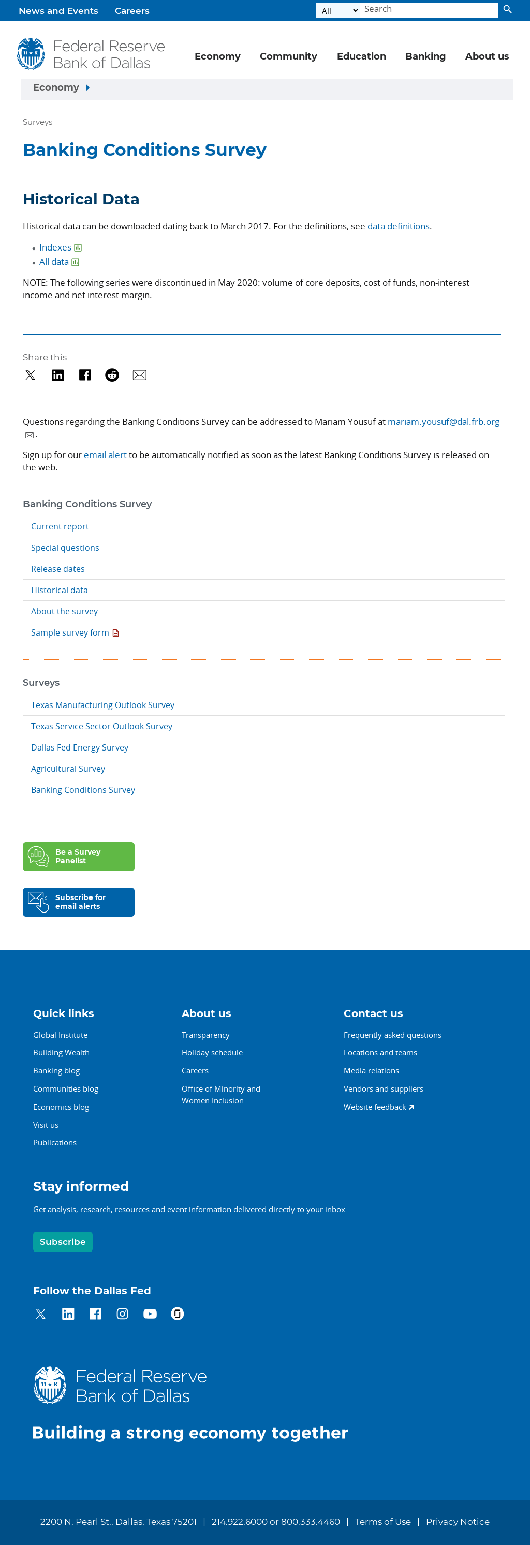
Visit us (45, 1125)
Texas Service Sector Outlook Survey (101, 726)
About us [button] (487, 57)
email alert (105, 455)
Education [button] (361, 57)
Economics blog (61, 1106)
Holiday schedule (212, 1052)
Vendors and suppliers (383, 1088)
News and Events (58, 11)
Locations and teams (380, 1052)
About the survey (64, 611)
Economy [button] (218, 57)
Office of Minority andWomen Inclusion (221, 1094)
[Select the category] (338, 11)
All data (54, 262)
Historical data (59, 590)
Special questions (65, 547)
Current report (60, 526)
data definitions (398, 226)
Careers (132, 11)
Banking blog (56, 1070)
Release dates (58, 569)
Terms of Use (383, 1522)
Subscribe (63, 1242)
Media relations (371, 1070)
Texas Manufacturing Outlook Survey (102, 705)
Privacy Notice (458, 1522)
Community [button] (288, 57)
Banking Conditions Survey (83, 790)
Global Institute (60, 1034)
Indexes (55, 247)
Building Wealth (61, 1052)
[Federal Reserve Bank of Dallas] (91, 53)
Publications (55, 1142)
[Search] (429, 11)
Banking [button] (425, 57)
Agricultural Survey (68, 768)
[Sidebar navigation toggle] (267, 89)
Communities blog (65, 1088)
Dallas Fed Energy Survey (79, 747)
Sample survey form (70, 632)
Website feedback (375, 1106)
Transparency (206, 1034)
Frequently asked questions (392, 1034)
